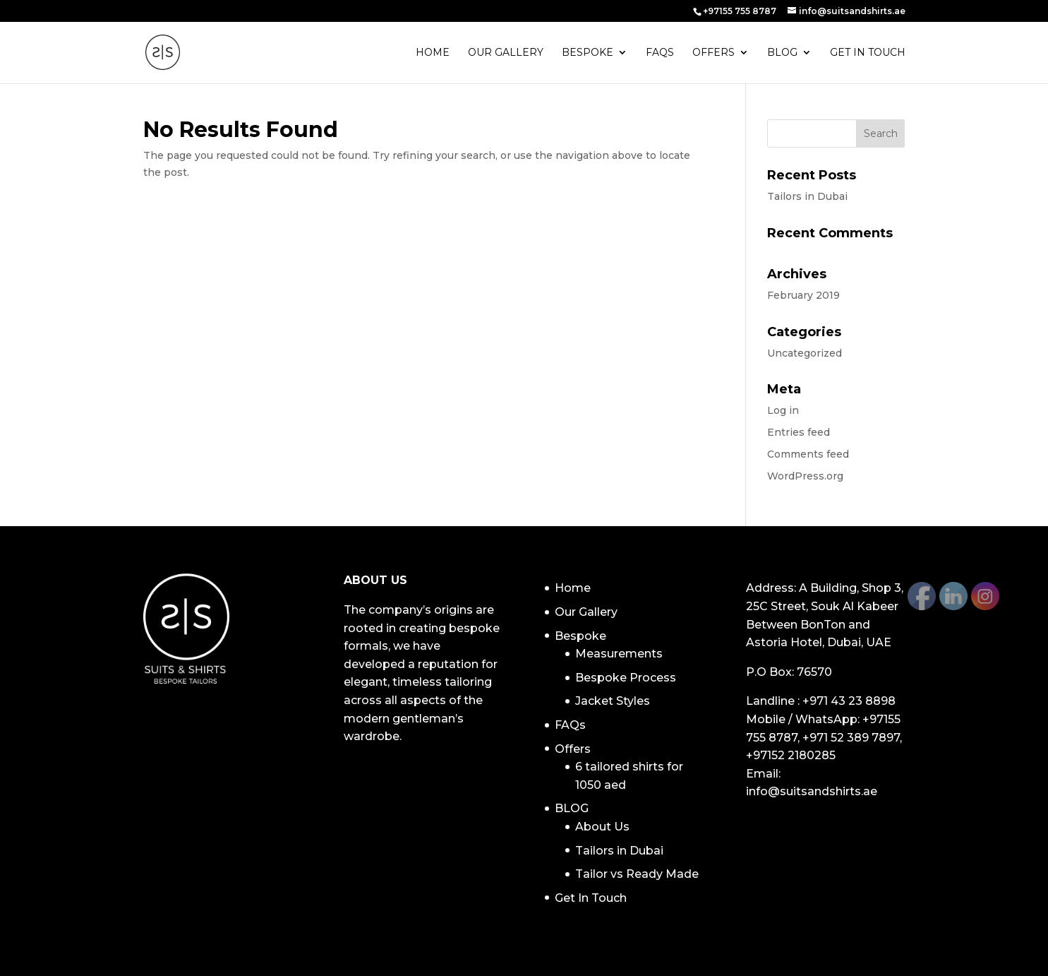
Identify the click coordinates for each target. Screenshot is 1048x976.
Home (433, 53)
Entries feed (798, 432)
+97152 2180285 (791, 755)
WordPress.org (805, 476)
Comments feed (808, 454)
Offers (713, 53)
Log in (783, 410)
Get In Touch (867, 53)
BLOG (782, 53)
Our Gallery (505, 53)
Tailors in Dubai (807, 196)
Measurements (619, 653)
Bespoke (587, 53)
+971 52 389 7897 (851, 737)
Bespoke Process (625, 677)
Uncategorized (804, 353)
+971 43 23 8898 (849, 701)
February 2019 (803, 295)
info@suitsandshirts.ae (811, 791)
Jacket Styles (612, 701)
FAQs (660, 53)
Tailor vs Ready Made (637, 874)
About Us (602, 826)
